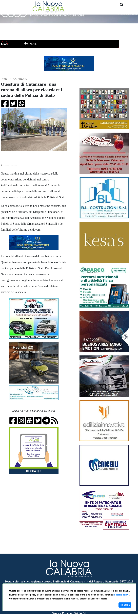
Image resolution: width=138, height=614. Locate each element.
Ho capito (125, 605)
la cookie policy (121, 595)
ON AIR (30, 44)
